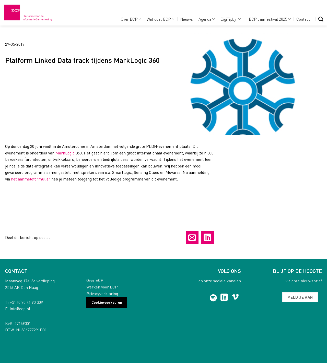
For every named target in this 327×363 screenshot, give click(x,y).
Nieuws (186, 19)
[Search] (320, 19)
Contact (303, 19)
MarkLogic (65, 152)
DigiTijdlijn (230, 19)
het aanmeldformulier (30, 179)
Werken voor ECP (102, 286)
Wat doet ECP (160, 19)
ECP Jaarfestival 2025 (269, 19)
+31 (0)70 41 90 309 (26, 302)
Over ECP (131, 19)
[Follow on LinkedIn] (224, 298)
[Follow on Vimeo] (235, 298)
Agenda (206, 19)
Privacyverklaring (102, 293)
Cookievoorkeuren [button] (106, 302)
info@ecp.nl (20, 308)
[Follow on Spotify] (213, 298)
